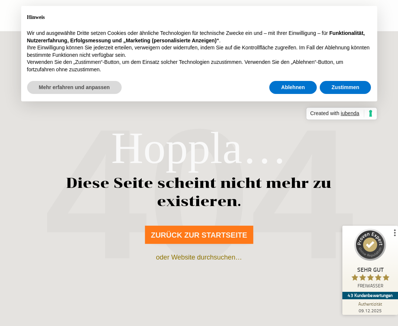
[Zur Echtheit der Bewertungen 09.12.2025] (370, 307)
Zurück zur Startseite (199, 235)
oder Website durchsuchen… (199, 257)
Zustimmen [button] (345, 87)
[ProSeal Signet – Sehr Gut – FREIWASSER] (370, 260)
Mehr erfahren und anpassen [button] (74, 87)
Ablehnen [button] (293, 87)
